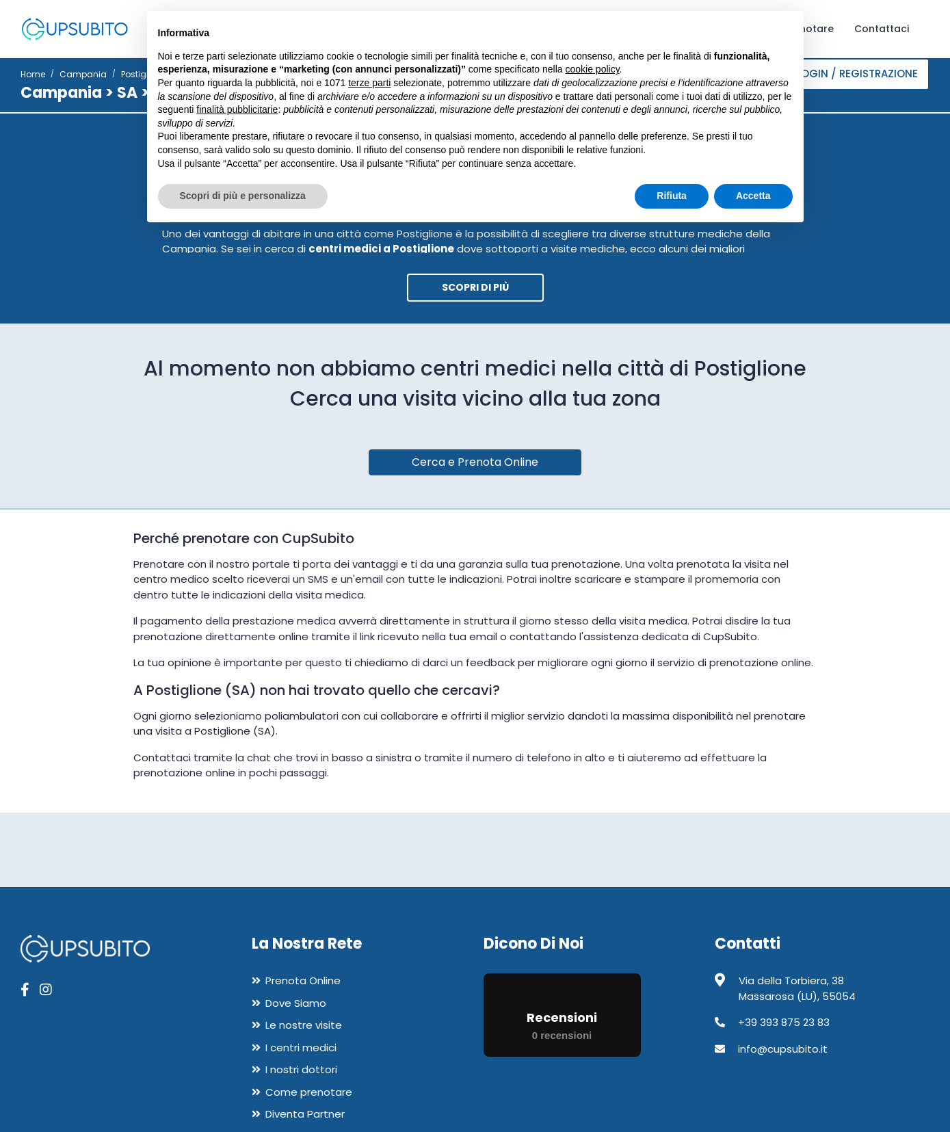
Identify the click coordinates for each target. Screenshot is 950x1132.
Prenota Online (303, 980)
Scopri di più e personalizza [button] (243, 195)
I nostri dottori (301, 1069)
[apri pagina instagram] (46, 990)
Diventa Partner (305, 1114)
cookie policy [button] (592, 69)
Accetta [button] (753, 195)
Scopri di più (475, 287)
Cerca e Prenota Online (475, 462)
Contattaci (881, 29)
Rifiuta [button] (672, 195)
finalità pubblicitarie (237, 109)
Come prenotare (308, 1092)
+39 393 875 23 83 (784, 1022)
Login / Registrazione (857, 73)
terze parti (369, 82)
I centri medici (301, 1047)
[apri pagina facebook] (25, 990)
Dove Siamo (295, 1003)
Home (33, 74)
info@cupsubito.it (783, 1049)
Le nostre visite (303, 1025)
